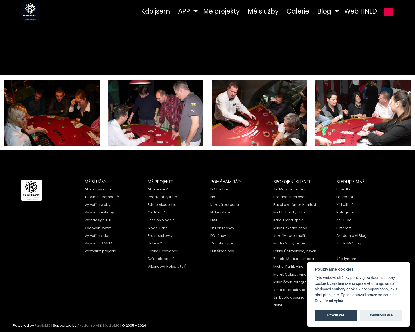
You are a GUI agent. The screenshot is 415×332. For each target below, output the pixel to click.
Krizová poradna (224, 204)
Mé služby (95, 182)
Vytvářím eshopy (99, 212)
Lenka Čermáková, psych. (295, 251)
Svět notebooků (161, 258)
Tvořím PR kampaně (102, 197)
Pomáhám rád (225, 182)
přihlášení (388, 12)
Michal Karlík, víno (288, 266)
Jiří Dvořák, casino (288, 297)
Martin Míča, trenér (289, 243)
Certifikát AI (157, 212)
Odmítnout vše (381, 315)
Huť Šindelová (222, 251)
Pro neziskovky (160, 235)
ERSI (213, 220)
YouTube (343, 220)
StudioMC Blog (348, 243)
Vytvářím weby (97, 204)
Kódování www (98, 228)
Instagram (345, 212)
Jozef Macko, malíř (289, 235)
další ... (279, 305)
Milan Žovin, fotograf (290, 282)
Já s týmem (346, 258)
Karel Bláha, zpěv (288, 220)
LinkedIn (343, 189)
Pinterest (343, 228)
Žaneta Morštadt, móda (293, 258)
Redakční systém (162, 197)
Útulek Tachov (222, 228)
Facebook (345, 197)
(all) (183, 266)
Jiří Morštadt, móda (290, 189)
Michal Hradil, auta (289, 212)
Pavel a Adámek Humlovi (294, 204)
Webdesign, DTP (98, 220)
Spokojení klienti (291, 182)
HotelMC (155, 243)
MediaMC (111, 325)
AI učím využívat (98, 189)
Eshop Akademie (162, 204)
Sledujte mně (350, 182)
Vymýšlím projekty (100, 251)
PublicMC (43, 325)
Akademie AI (158, 189)
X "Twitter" (344, 204)
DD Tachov (219, 189)
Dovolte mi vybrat (330, 301)
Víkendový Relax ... (163, 266)
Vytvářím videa (98, 235)
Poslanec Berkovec (289, 197)
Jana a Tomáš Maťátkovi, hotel (299, 289)
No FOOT (217, 197)
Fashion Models (161, 220)
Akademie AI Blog (351, 235)
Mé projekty (160, 182)
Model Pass (158, 228)
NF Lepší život (221, 212)
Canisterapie (221, 243)
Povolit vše (335, 315)
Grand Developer (163, 251)
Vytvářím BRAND (98, 243)
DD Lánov (218, 235)
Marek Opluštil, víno (289, 274)
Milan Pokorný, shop (290, 228)
